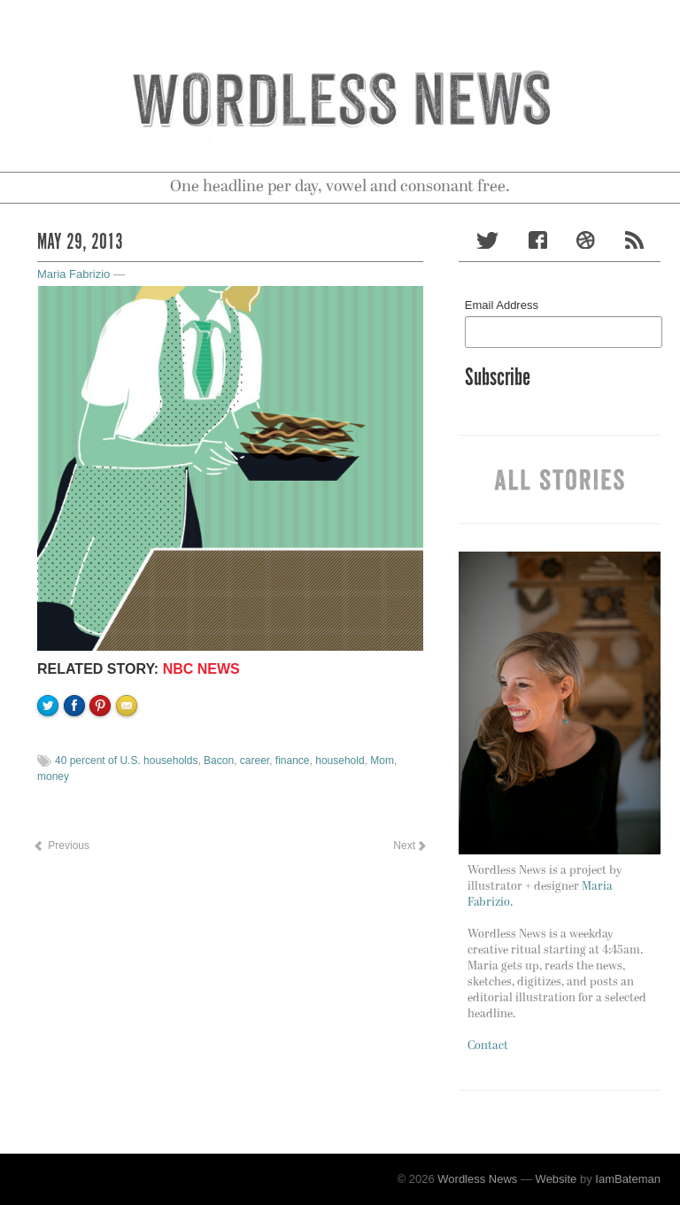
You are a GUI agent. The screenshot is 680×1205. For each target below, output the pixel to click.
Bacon (219, 760)
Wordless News (477, 1179)
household (339, 760)
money (53, 776)
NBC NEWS (201, 668)
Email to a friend (129, 766)
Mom (382, 760)
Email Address (501, 305)
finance (292, 760)
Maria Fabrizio (73, 274)
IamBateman (628, 1179)
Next (409, 845)
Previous (61, 845)
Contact (488, 1046)
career (254, 760)
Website (556, 1179)
